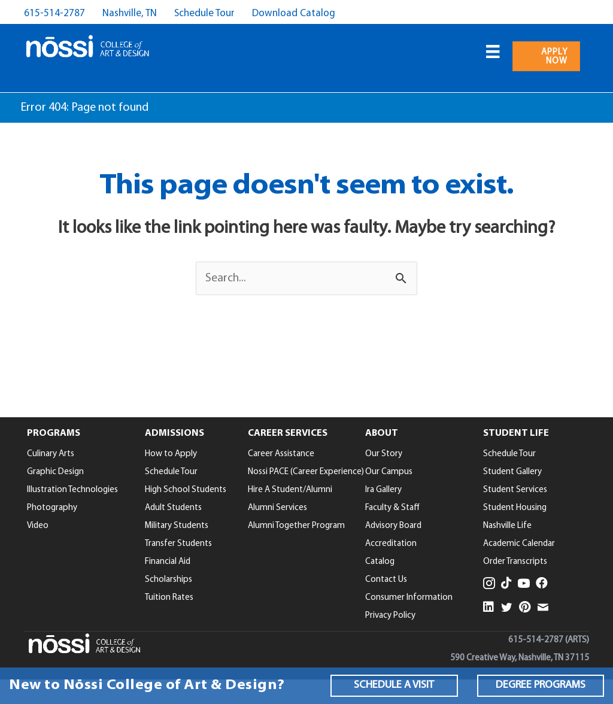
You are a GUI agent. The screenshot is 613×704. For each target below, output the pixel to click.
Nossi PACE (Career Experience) (306, 472)
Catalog (379, 561)
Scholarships (168, 579)
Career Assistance (281, 454)
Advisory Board (393, 525)
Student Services (515, 489)
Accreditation (391, 543)
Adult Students (173, 507)
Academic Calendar (519, 543)
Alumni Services (277, 507)
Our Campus (388, 472)
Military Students (176, 525)
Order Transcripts (515, 561)
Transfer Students (178, 543)
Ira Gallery (383, 489)
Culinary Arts (50, 454)
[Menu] (493, 51)
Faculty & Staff (392, 507)
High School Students (185, 489)
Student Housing (515, 507)
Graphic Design (55, 472)
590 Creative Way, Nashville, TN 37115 (519, 658)
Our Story (383, 454)
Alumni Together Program (296, 525)
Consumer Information (409, 597)
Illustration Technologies (72, 489)
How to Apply (171, 454)
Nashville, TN (129, 13)
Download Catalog (293, 13)
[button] (393, 686)
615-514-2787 (54, 13)
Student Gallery (512, 472)
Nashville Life (507, 525)
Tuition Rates (169, 597)
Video (37, 525)
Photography (52, 507)
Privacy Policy (390, 615)
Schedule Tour (204, 13)
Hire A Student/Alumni (290, 489)
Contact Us (386, 579)
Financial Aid (167, 561)
